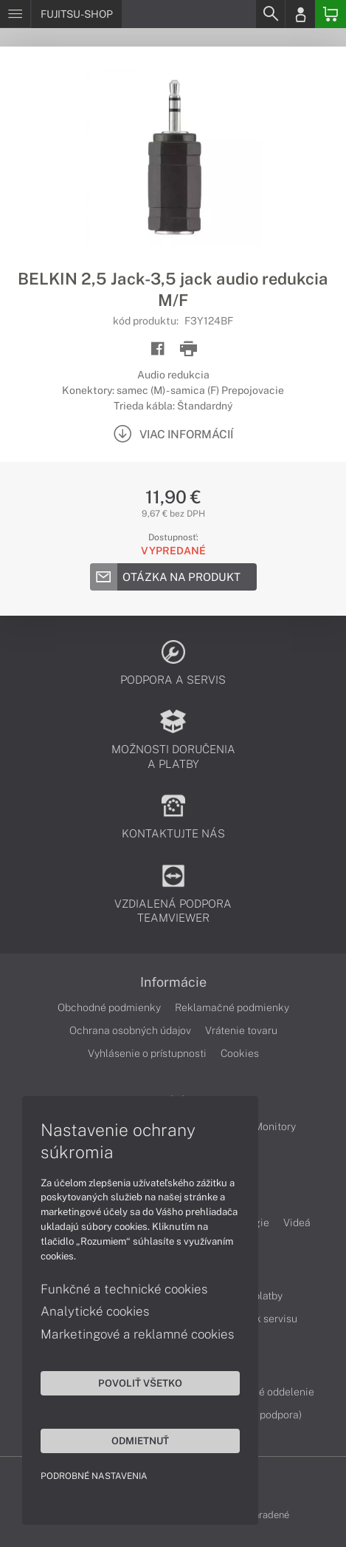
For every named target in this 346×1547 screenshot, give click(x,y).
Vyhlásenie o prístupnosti (147, 1053)
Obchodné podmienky (109, 1007)
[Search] (270, 14)
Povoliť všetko (140, 1383)
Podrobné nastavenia (94, 1476)
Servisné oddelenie (269, 1392)
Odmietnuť (140, 1440)
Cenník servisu (263, 1319)
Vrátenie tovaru (241, 1030)
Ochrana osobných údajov (130, 1030)
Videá (297, 1222)
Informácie (173, 982)
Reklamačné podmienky (232, 1007)
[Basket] (330, 14)
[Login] (300, 14)
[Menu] (15, 14)
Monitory (275, 1126)
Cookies (240, 1053)
